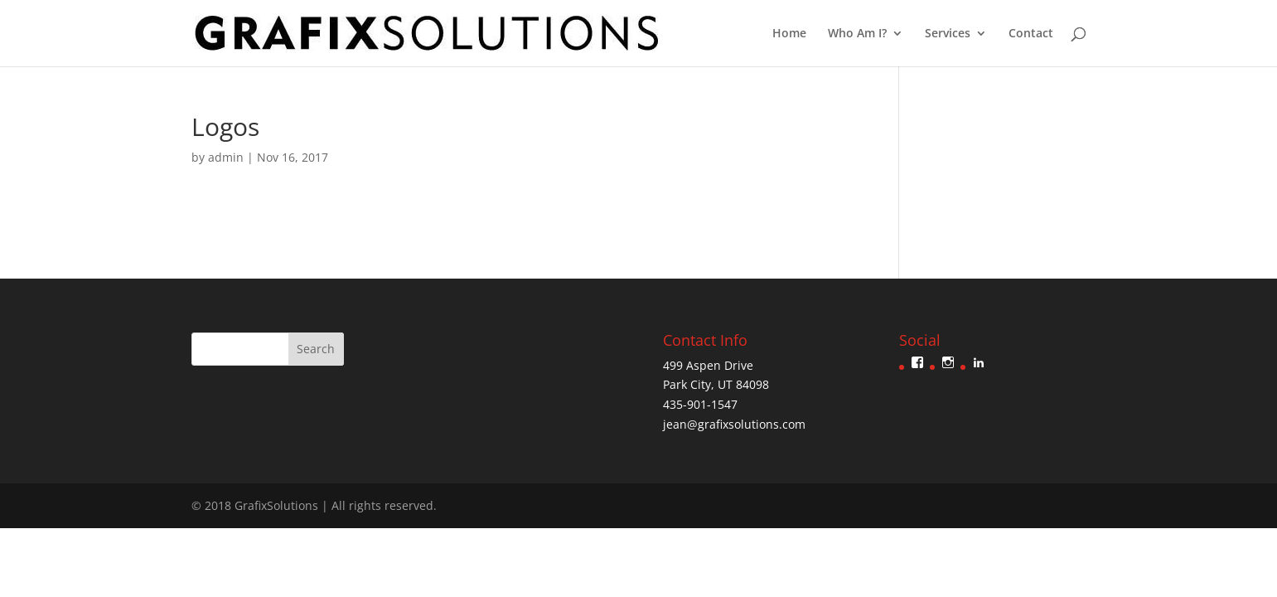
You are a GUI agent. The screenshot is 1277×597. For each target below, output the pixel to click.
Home (789, 34)
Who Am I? (857, 34)
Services (947, 34)
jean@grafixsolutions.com (734, 424)
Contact (1031, 34)
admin (226, 157)
